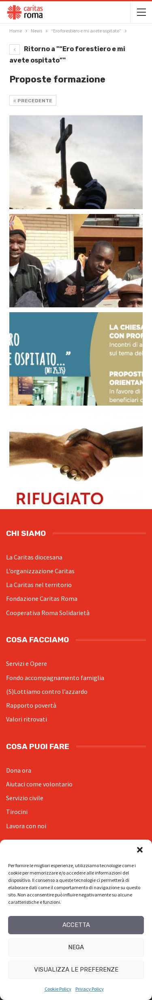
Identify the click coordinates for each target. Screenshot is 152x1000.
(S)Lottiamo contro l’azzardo (47, 691)
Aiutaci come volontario (39, 784)
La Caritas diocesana (34, 557)
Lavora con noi (26, 826)
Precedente (32, 101)
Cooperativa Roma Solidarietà (48, 613)
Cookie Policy (58, 989)
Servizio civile (24, 798)
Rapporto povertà (31, 705)
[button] (140, 850)
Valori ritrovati (26, 719)
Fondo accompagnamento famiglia (55, 678)
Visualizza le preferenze (76, 969)
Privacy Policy (89, 989)
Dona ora (18, 770)
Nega (76, 947)
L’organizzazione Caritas (40, 571)
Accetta (76, 925)
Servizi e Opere (26, 663)
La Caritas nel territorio (39, 585)
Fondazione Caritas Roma (41, 598)
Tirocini (17, 812)
